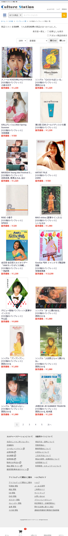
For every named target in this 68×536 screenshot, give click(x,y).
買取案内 (64, 9)
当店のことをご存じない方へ (18, 442)
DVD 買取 (12, 496)
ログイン (61, 535)
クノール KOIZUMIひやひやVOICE (16, 80)
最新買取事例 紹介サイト (16, 469)
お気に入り (34, 535)
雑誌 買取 (12, 489)
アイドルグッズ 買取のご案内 (20, 482)
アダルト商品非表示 (57, 35)
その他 (10, 21)
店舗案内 (10, 445)
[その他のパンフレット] (11, 82)
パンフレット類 (21, 21)
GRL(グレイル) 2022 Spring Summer (14, 126)
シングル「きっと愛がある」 (48, 310)
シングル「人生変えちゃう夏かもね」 (50, 359)
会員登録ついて (41, 462)
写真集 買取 (13, 486)
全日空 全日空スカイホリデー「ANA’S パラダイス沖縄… (14, 264)
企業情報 (10, 452)
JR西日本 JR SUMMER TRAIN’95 (50, 406)
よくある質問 (39, 486)
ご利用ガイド (39, 489)
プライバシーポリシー (43, 500)
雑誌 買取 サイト (13, 466)
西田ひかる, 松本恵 (43, 412)
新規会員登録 (47, 535)
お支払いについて (42, 452)
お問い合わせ (39, 496)
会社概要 (10, 456)
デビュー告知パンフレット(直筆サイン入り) (16, 311)
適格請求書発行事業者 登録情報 (46, 510)
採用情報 (10, 459)
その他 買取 (13, 510)
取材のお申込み (13, 462)
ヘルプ (58, 9)
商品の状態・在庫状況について (47, 459)
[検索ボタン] (64, 15)
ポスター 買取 (14, 500)
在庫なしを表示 (55, 31)
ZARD (38, 178)
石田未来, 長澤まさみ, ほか (13, 178)
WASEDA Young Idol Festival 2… (16, 173)
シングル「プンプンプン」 (13, 358)
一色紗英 (5, 271)
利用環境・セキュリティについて (48, 466)
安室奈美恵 (40, 271)
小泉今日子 (6, 85)
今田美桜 (5, 133)
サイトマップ (39, 493)
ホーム (3, 21)
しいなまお (40, 223)
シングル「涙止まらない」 (13, 406)
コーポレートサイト (14, 449)
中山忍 (4, 319)
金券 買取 (12, 507)
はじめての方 (50, 9)
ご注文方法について (43, 456)
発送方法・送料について (44, 442)
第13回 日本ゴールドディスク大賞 (50, 125)
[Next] (50, 424)
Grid (53, 41)
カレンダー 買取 (15, 503)
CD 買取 (12, 493)
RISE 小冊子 (6, 218)
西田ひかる (40, 85)
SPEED (4, 223)
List (62, 41)
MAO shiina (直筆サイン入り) (48, 218)
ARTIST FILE (41, 173)
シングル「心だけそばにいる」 (49, 80)
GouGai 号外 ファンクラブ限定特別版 (50, 264)
